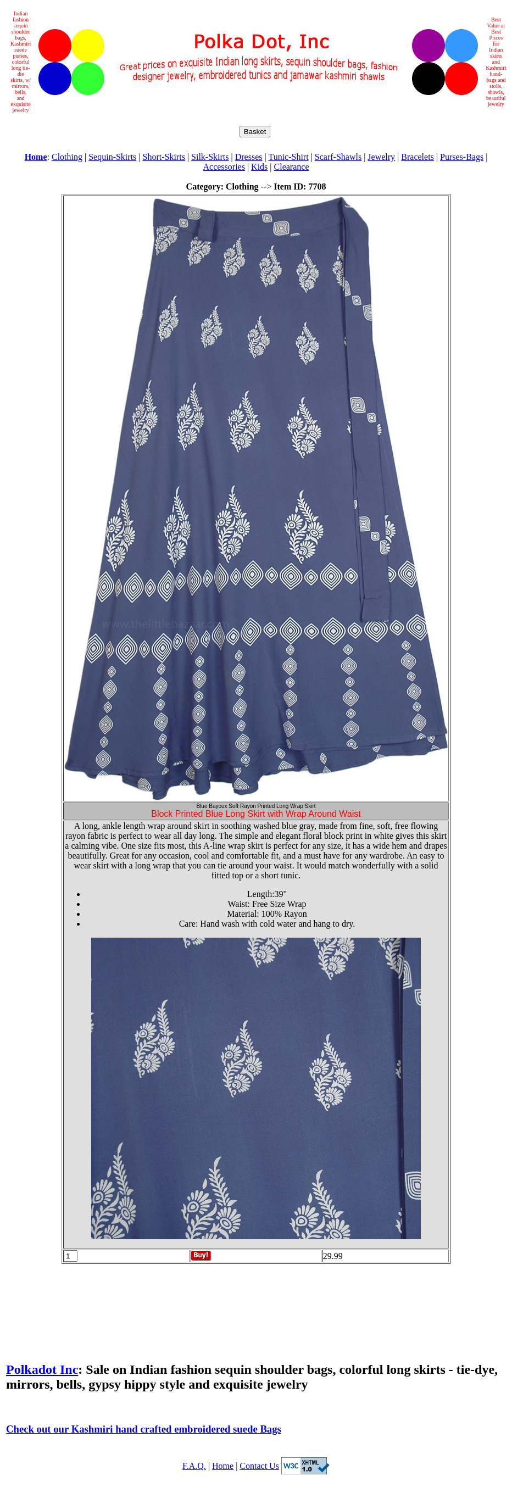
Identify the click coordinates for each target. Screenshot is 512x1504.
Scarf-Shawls (338, 156)
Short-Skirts (164, 156)
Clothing (67, 156)
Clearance (291, 166)
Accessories (223, 166)
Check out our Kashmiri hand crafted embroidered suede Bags (143, 1429)
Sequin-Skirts (112, 156)
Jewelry (381, 156)
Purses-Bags (461, 156)
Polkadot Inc (42, 1369)
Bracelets (417, 156)
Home (222, 1465)
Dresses (249, 156)
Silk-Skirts (210, 156)
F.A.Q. (194, 1465)
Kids (259, 166)
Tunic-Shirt (288, 156)
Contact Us (259, 1465)
